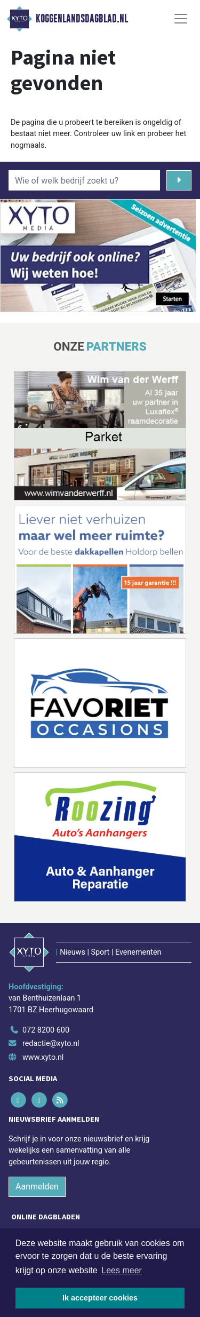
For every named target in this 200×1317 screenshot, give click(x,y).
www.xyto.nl (42, 1057)
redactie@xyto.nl (50, 1043)
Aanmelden (37, 1186)
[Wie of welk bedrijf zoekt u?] (84, 180)
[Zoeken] (178, 180)
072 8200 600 (45, 1030)
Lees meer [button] (121, 1270)
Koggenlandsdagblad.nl (82, 18)
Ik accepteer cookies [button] (100, 1298)
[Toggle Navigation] (181, 19)
